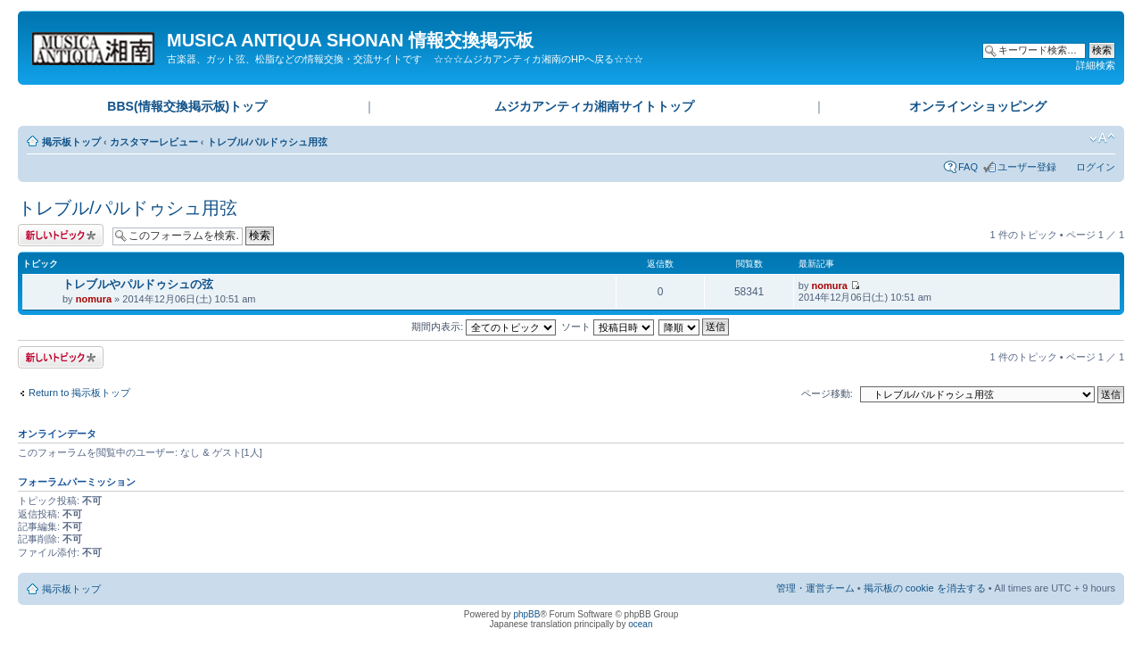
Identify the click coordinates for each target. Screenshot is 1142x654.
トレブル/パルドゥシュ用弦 (267, 142)
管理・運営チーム (815, 588)
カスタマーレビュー (154, 142)
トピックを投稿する (60, 235)
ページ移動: (827, 393)
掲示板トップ (71, 142)
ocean (640, 624)
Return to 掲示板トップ (79, 392)
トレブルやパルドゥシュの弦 (137, 284)
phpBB (526, 614)
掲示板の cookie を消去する (925, 588)
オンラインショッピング (978, 106)
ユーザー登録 (1026, 166)
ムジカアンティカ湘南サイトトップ (594, 106)
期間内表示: (483, 326)
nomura (94, 299)
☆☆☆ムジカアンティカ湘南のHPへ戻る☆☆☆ (538, 59)
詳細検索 (1095, 65)
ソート (607, 326)
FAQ (968, 166)
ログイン (1095, 166)
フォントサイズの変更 (1102, 138)
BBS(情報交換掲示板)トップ (187, 106)
